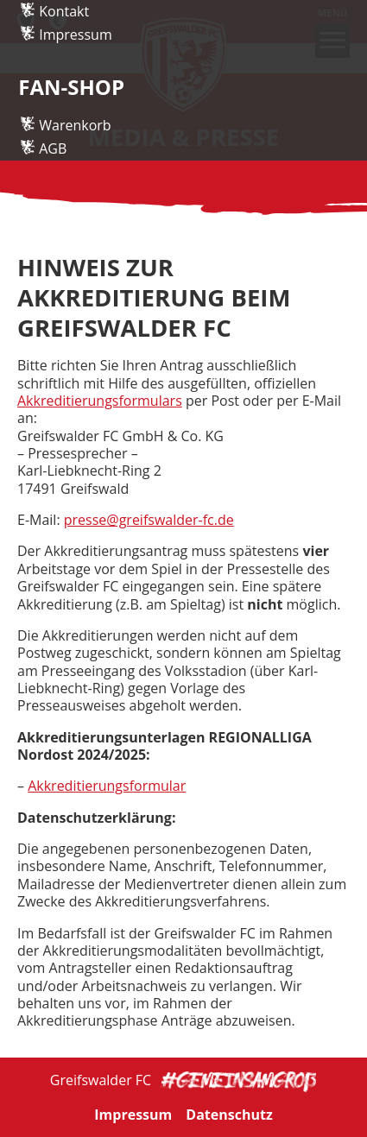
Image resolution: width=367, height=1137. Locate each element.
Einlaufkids (74, 36)
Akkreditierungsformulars (99, 400)
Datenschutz (229, 1114)
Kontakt (64, 59)
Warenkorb (75, 173)
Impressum (75, 82)
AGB (52, 196)
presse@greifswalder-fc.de (149, 519)
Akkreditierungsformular (107, 785)
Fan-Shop (71, 135)
